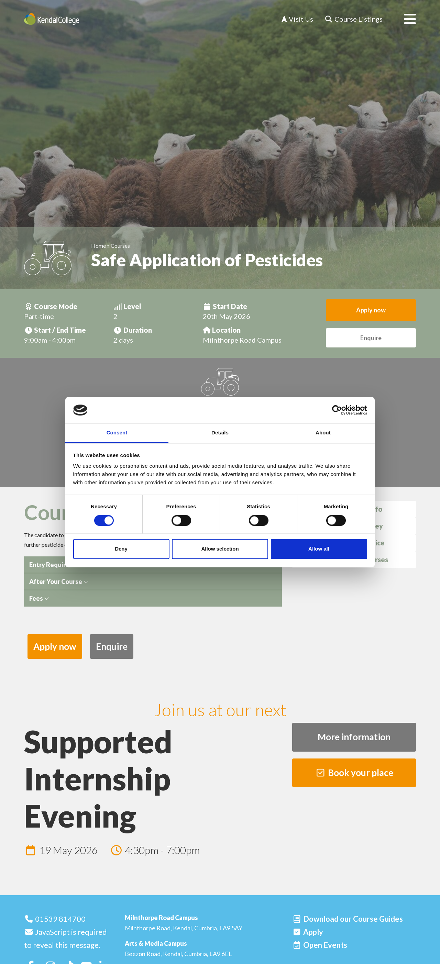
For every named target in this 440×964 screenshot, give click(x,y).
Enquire (371, 338)
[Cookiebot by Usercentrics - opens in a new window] (337, 410)
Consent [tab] (117, 433)
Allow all (318, 549)
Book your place (354, 772)
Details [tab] (220, 433)
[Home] (51, 19)
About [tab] (323, 433)
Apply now (371, 310)
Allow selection (220, 549)
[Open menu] (404, 19)
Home (98, 245)
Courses (120, 245)
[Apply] (307, 932)
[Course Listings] (353, 19)
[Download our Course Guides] (347, 918)
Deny (121, 549)
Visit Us (297, 19)
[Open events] (319, 945)
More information (354, 736)
